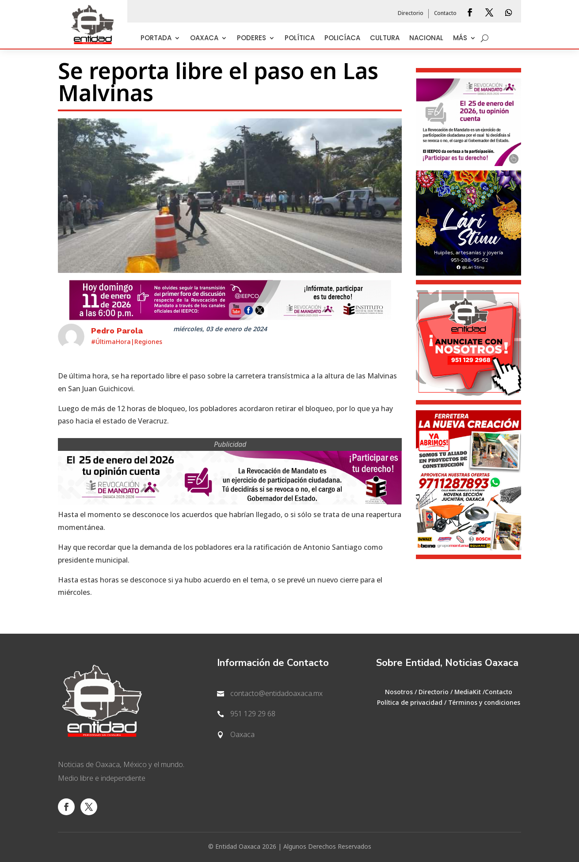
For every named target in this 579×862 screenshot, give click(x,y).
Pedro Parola (117, 330)
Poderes (251, 38)
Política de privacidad (409, 702)
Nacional (426, 38)
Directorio (410, 14)
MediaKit (467, 692)
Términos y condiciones (484, 702)
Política (300, 38)
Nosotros (399, 692)
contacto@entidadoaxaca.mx (276, 693)
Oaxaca (204, 38)
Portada (156, 38)
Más (460, 38)
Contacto (445, 14)
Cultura (385, 38)
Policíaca (342, 38)
